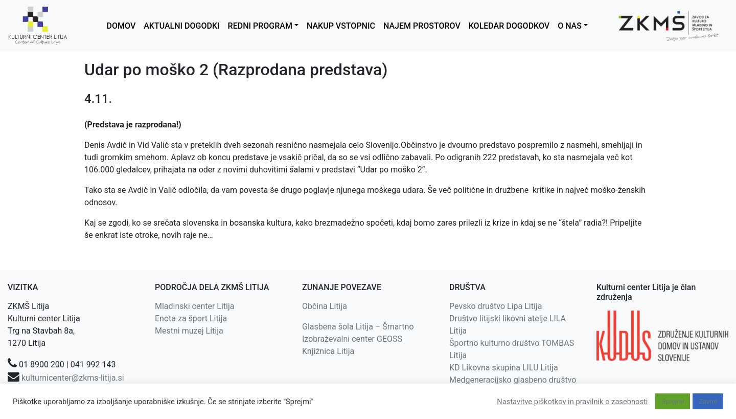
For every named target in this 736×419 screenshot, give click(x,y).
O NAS (570, 26)
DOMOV (121, 26)
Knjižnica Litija (328, 351)
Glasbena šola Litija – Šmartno (358, 327)
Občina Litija (324, 306)
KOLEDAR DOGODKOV (509, 26)
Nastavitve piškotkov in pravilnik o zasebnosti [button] (572, 401)
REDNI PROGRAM (260, 26)
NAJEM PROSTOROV (422, 26)
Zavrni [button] (708, 401)
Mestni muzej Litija (189, 331)
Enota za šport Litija (191, 318)
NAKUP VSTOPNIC (341, 26)
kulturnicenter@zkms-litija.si (72, 378)
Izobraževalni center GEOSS (352, 339)
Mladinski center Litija (195, 306)
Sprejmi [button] (672, 401)
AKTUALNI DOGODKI (181, 26)
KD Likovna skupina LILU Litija (503, 367)
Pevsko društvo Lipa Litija (495, 306)
